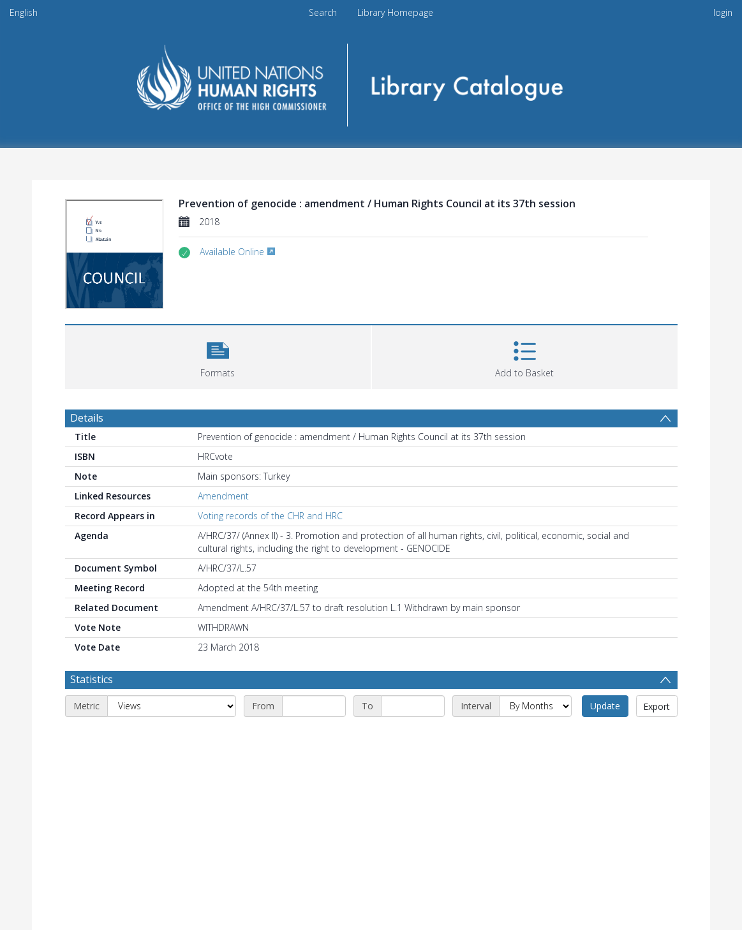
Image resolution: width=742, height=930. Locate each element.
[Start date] (314, 706)
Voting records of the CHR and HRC (270, 516)
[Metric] (171, 706)
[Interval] (535, 706)
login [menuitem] (722, 12)
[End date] (413, 706)
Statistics (91, 679)
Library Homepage (395, 12)
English (24, 12)
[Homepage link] (371, 81)
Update (605, 706)
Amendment (223, 496)
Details (86, 418)
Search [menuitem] (323, 12)
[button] (218, 355)
